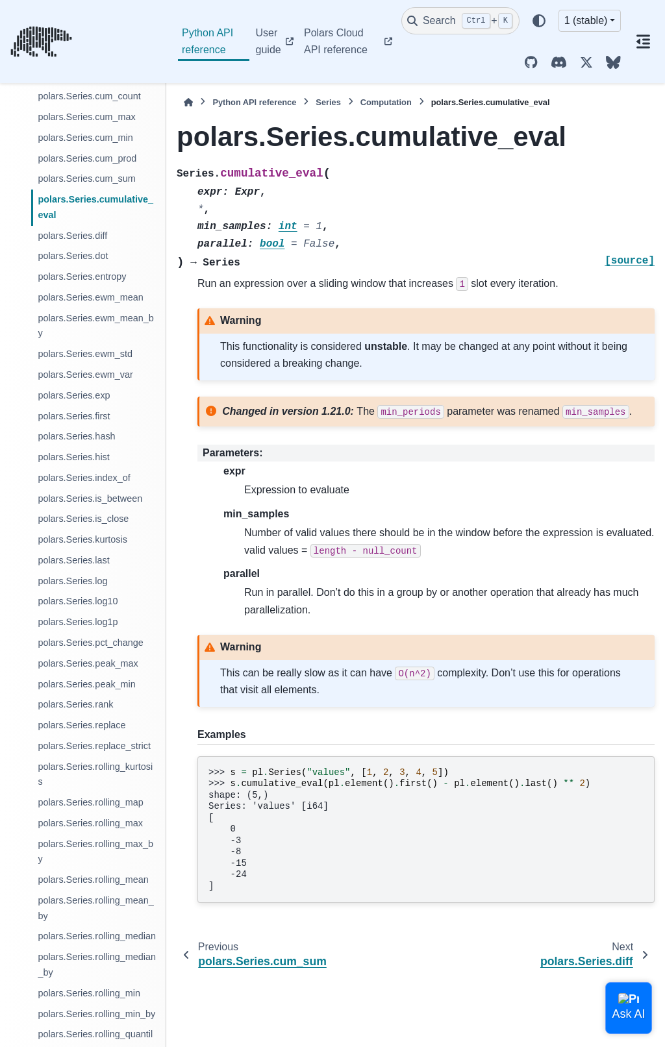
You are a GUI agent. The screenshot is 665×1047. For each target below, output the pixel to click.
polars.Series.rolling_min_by (96, 1014)
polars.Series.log (72, 581)
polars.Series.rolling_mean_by (95, 908)
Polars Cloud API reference (336, 41)
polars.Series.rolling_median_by (97, 965)
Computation (386, 102)
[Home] (188, 102)
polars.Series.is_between (90, 498)
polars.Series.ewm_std (85, 354)
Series (328, 102)
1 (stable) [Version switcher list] (586, 20)
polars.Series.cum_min (85, 137)
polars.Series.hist (73, 457)
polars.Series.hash (76, 436)
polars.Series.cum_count (89, 96)
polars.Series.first (74, 416)
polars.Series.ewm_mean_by (95, 326)
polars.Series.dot (73, 256)
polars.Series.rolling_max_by (95, 852)
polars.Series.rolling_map (90, 802)
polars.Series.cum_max (86, 117)
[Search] (460, 20)
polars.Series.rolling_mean (93, 879)
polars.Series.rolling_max (90, 823)
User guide (268, 41)
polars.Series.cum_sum (86, 178)
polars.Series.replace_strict (94, 746)
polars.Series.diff (72, 235)
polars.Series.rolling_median (97, 936)
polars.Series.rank (75, 704)
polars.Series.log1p (78, 622)
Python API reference (207, 41)
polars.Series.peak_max (88, 663)
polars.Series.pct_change (90, 642)
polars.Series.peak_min (86, 684)
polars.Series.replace (81, 725)
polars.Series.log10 (78, 601)
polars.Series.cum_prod (87, 158)
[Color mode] (539, 21)
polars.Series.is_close (83, 518)
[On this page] (643, 42)
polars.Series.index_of (84, 478)
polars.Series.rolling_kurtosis (95, 774)
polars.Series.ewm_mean (90, 297)
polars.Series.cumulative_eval (95, 207)
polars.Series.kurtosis (82, 539)
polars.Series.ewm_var (85, 374)
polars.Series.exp (74, 395)
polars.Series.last (73, 560)
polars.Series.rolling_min (89, 993)
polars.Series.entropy (82, 276)
